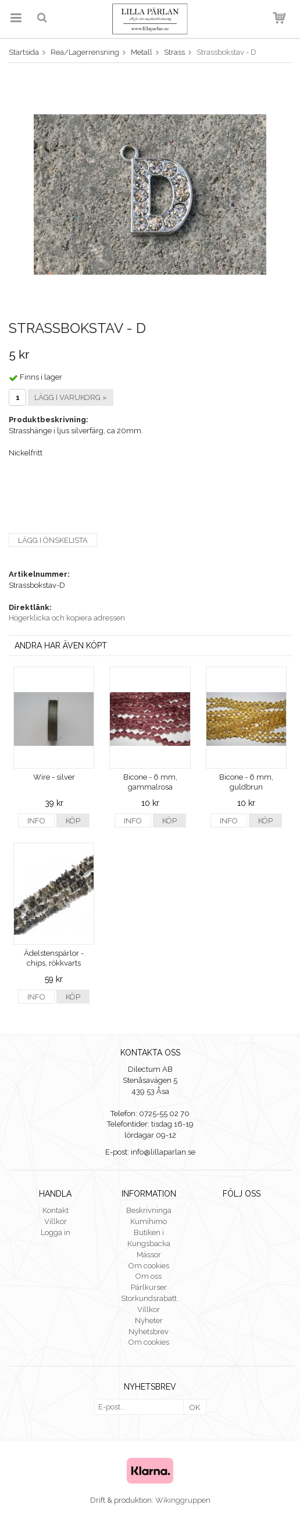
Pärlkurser (149, 1287)
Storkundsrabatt (149, 1298)
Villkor (55, 1221)
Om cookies (148, 1265)
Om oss (148, 1276)
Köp (73, 820)
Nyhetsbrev (148, 1331)
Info (36, 820)
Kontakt (55, 1210)
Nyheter (149, 1320)
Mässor (149, 1254)
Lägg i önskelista (53, 540)
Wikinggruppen (182, 1500)
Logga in (55, 1232)
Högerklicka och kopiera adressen (67, 617)
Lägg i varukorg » (70, 397)
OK (195, 1407)
